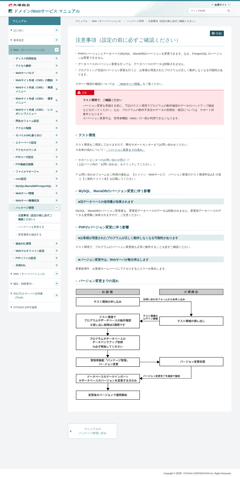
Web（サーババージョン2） (107, 21)
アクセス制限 (23, 128)
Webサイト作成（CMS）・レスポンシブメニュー (34, 111)
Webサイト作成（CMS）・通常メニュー (34, 100)
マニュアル (81, 21)
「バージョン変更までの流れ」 (125, 149)
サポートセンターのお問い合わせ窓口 (103, 160)
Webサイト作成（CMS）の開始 (34, 80)
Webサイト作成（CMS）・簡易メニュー (34, 89)
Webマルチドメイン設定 (30, 250)
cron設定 (21, 178)
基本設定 (18, 40)
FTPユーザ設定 (24, 157)
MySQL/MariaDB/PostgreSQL (34, 186)
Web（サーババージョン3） (29, 273)
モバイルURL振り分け (29, 135)
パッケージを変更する (31, 226)
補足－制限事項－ (23, 283)
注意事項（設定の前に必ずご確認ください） (172, 21)
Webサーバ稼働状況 (27, 200)
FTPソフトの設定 (26, 258)
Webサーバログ (25, 72)
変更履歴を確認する (30, 234)
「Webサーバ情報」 (130, 83)
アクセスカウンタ (26, 149)
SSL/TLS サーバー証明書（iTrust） (28, 295)
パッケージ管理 (135, 21)
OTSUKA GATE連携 (25, 307)
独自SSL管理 (23, 243)
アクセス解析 (23, 65)
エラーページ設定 (26, 142)
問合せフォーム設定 (27, 120)
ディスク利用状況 (26, 58)
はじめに (18, 30)
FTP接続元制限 (24, 164)
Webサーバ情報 (25, 193)
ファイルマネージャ (27, 171)
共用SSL (21, 265)
